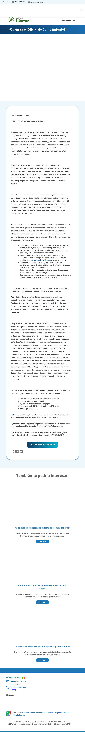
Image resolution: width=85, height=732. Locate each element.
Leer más (42, 541)
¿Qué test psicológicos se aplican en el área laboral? (42, 527)
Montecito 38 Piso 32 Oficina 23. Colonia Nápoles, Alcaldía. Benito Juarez (42, 713)
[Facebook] (14, 451)
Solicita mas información (42, 444)
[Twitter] (17, 451)
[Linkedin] (21, 451)
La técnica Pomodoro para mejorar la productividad (42, 646)
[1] (48, 142)
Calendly (13, 689)
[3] (56, 351)
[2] (62, 306)
